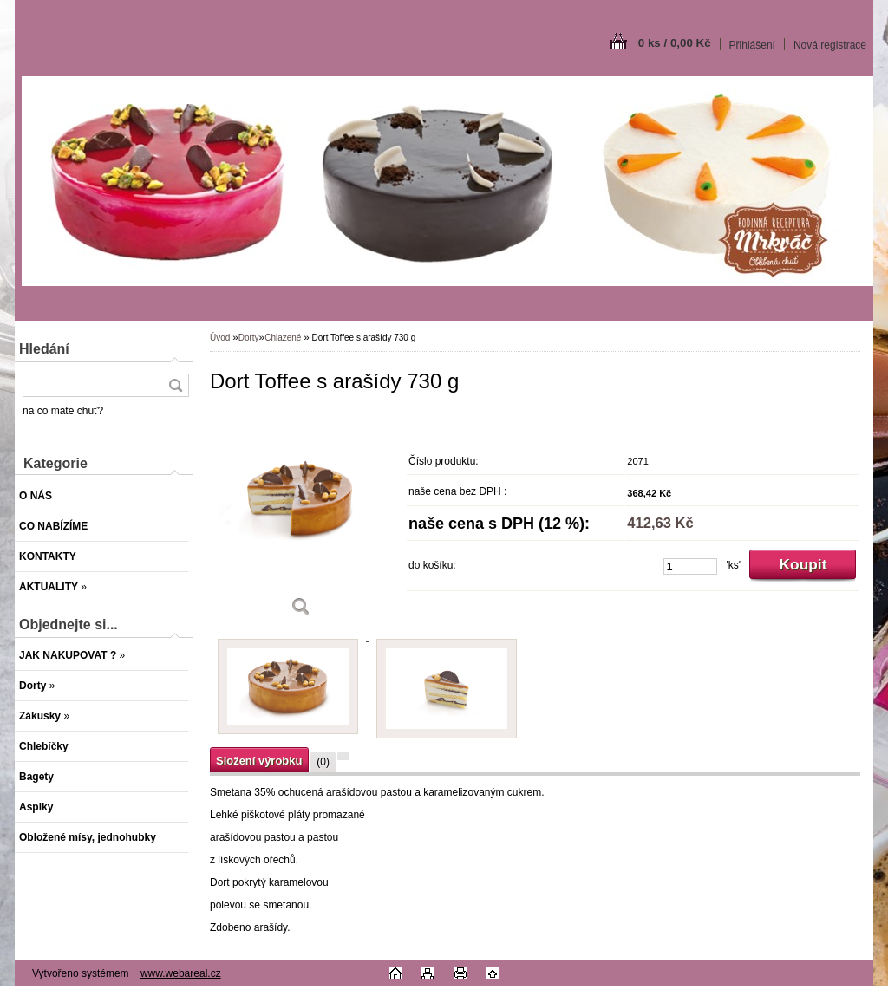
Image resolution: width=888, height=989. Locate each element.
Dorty (248, 337)
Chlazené (282, 337)
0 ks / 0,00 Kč (674, 42)
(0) (323, 762)
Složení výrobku (259, 760)
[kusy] (690, 566)
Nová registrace (829, 45)
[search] (175, 385)
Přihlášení (752, 45)
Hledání (44, 349)
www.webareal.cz (180, 973)
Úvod (220, 337)
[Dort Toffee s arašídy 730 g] (301, 519)
